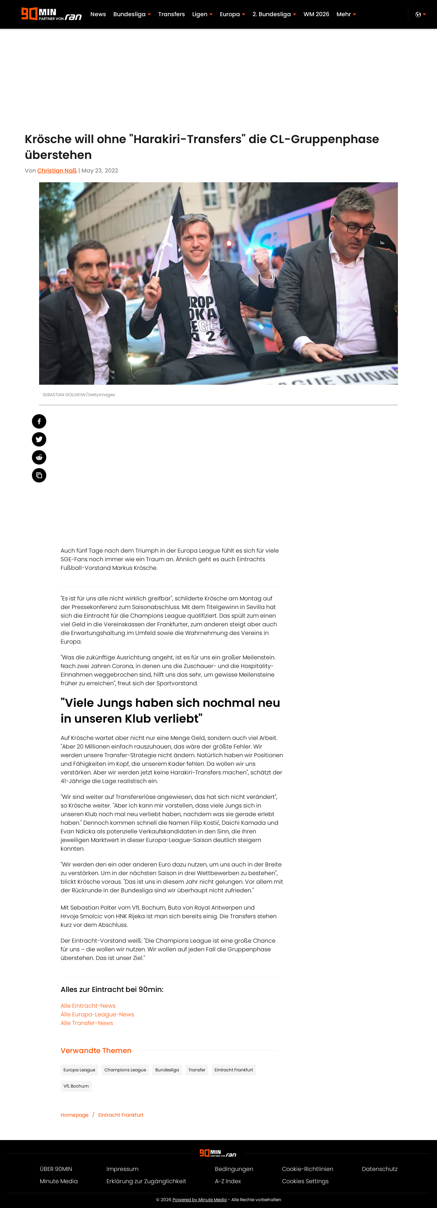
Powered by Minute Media (200, 1200)
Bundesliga (167, 1070)
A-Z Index (228, 1181)
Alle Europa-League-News (97, 1014)
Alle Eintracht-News (88, 1006)
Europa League (79, 1070)
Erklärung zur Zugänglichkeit (146, 1181)
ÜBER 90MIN (56, 1169)
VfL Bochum (76, 1086)
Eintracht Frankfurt (234, 1070)
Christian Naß (57, 170)
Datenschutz (380, 1169)
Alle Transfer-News (87, 1023)
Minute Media (59, 1181)
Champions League (125, 1070)
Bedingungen (234, 1169)
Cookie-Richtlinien (307, 1169)
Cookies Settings (305, 1181)
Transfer (196, 1070)
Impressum (122, 1169)
